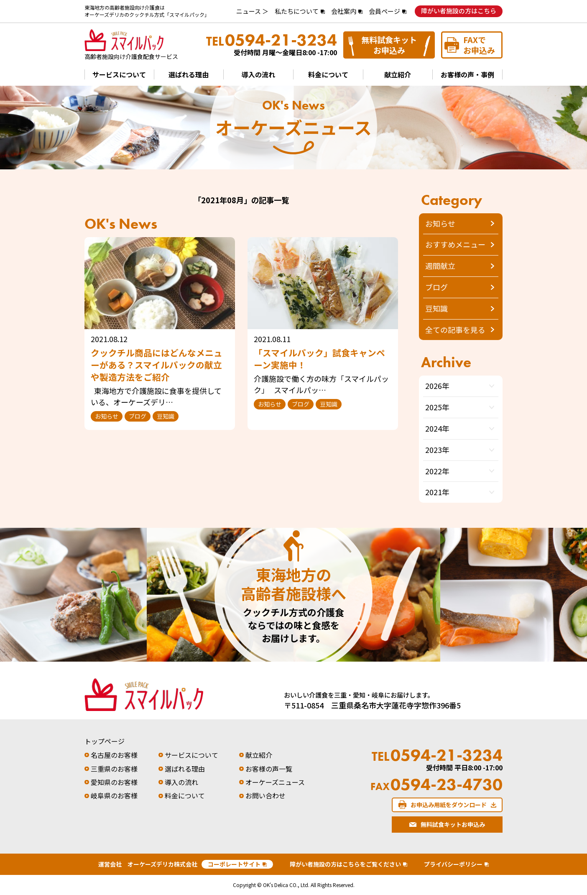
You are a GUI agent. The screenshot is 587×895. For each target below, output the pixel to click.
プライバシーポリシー (453, 864)
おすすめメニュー (455, 244)
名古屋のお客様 (114, 754)
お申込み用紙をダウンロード (449, 804)
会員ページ (384, 11)
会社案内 (343, 11)
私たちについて (297, 11)
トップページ (104, 741)
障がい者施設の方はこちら (458, 10)
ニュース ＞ (252, 11)
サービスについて (119, 74)
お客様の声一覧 (268, 768)
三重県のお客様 (114, 768)
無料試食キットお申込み (389, 45)
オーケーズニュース (275, 782)
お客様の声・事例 (467, 74)
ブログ (436, 286)
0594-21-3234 (271, 40)
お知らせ (440, 223)
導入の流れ (258, 74)
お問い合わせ (265, 795)
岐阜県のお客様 (114, 795)
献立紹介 (397, 74)
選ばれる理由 (188, 74)
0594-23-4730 (436, 784)
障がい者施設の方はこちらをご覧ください (345, 864)
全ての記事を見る (455, 329)
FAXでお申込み (479, 45)
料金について (328, 74)
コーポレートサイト (234, 864)
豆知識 (436, 308)
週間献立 (440, 265)
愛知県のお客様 (114, 782)
